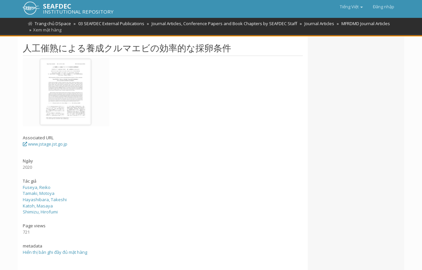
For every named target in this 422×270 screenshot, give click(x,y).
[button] (351, 6)
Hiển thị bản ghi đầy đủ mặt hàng (55, 252)
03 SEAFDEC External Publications (111, 23)
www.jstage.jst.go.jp (45, 144)
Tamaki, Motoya (38, 193)
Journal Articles (319, 23)
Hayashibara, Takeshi (45, 199)
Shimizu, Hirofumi (40, 212)
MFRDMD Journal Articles (365, 23)
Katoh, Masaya (38, 206)
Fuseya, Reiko (37, 187)
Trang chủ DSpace (53, 23)
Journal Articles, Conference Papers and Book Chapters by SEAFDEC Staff (224, 23)
